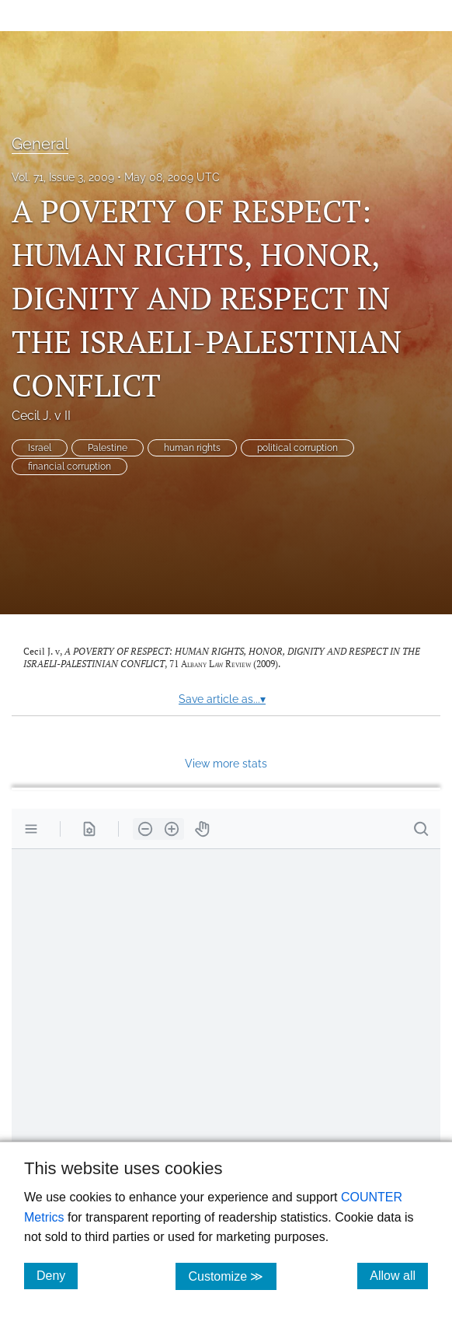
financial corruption (69, 466)
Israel (39, 447)
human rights (192, 447)
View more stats (226, 763)
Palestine (107, 447)
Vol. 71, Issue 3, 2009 (63, 177)
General (40, 144)
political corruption (297, 447)
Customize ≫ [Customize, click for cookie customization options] (232, 1275)
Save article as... (222, 699)
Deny (57, 1275)
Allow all (399, 1275)
